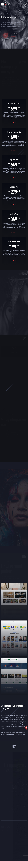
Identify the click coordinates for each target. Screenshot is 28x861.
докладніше (14, 123)
